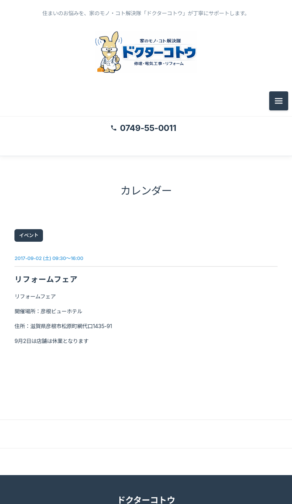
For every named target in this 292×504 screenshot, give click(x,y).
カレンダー (146, 191)
